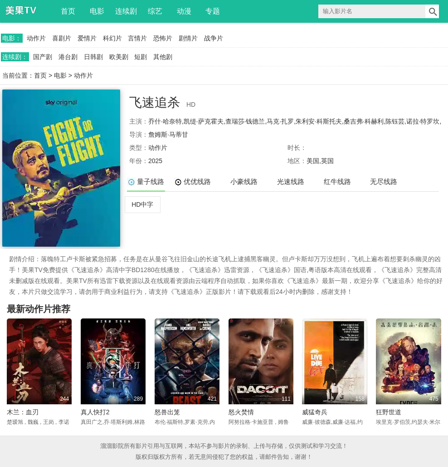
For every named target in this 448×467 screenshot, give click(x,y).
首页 (68, 11)
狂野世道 (388, 412)
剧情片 (188, 38)
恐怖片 (162, 38)
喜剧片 (61, 38)
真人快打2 (95, 412)
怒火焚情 (241, 412)
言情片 (137, 38)
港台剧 (68, 56)
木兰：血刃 (23, 412)
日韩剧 (93, 56)
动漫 (184, 11)
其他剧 (162, 56)
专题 (212, 11)
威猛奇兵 (314, 412)
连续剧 (126, 11)
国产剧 (42, 56)
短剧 (140, 56)
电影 (97, 11)
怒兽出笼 (167, 412)
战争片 (213, 38)
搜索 (432, 11)
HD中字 (142, 204)
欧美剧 (118, 56)
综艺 (155, 11)
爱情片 (87, 38)
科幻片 (112, 38)
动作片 (36, 38)
